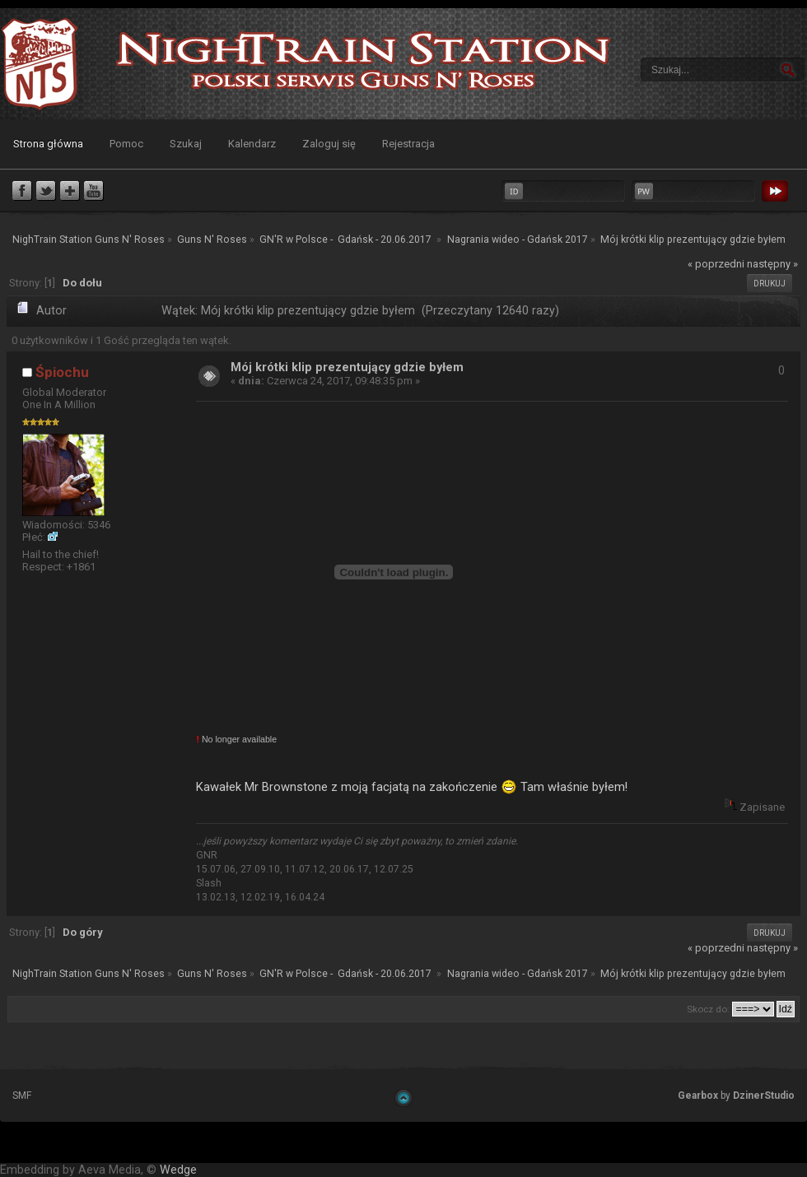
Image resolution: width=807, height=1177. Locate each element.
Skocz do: (708, 1009)
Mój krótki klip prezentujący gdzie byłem (347, 367)
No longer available (236, 739)
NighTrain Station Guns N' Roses (39, 63)
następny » (772, 264)
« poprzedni (716, 264)
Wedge (178, 1170)
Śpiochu (62, 372)
